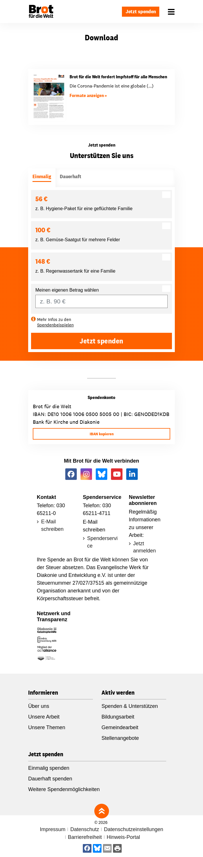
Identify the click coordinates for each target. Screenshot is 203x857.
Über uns (38, 706)
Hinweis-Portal (123, 837)
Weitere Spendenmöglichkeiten (64, 789)
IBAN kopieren (102, 433)
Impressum (52, 829)
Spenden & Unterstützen (130, 706)
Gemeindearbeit (120, 727)
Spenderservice (102, 541)
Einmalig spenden (48, 768)
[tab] (41, 177)
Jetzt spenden (141, 11)
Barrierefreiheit (85, 837)
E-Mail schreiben (52, 525)
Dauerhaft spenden (50, 779)
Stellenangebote (120, 738)
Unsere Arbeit (44, 717)
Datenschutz (84, 829)
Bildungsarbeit (118, 717)
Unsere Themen (46, 727)
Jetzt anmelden (144, 547)
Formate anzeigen (87, 95)
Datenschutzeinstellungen (133, 829)
